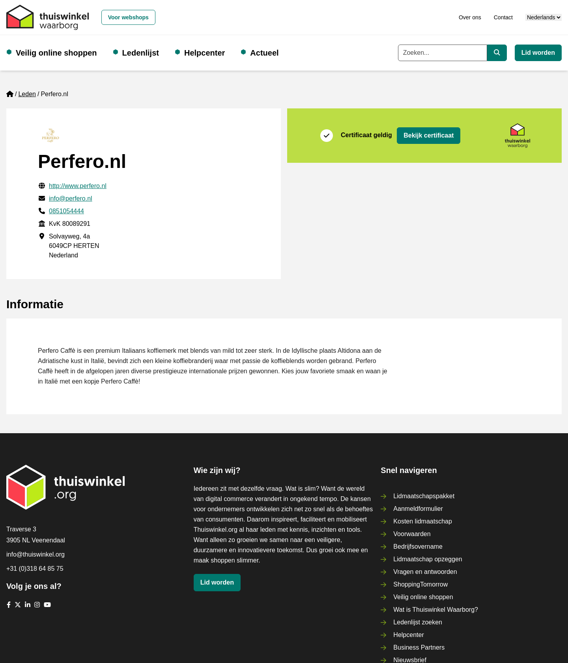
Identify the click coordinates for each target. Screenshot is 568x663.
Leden (27, 94)
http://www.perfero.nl (77, 186)
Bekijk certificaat (429, 135)
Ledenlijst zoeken (417, 622)
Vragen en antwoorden (425, 571)
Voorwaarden (411, 534)
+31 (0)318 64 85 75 (35, 568)
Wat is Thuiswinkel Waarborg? (435, 609)
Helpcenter (204, 52)
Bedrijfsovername (418, 546)
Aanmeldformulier (418, 508)
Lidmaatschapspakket (423, 496)
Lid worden (538, 52)
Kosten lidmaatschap (422, 521)
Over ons (470, 17)
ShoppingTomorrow (420, 584)
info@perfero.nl (70, 198)
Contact (503, 17)
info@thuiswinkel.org (35, 554)
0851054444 (66, 211)
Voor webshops (128, 17)
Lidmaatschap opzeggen (427, 559)
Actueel (264, 52)
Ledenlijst (140, 52)
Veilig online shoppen (56, 52)
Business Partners (419, 647)
